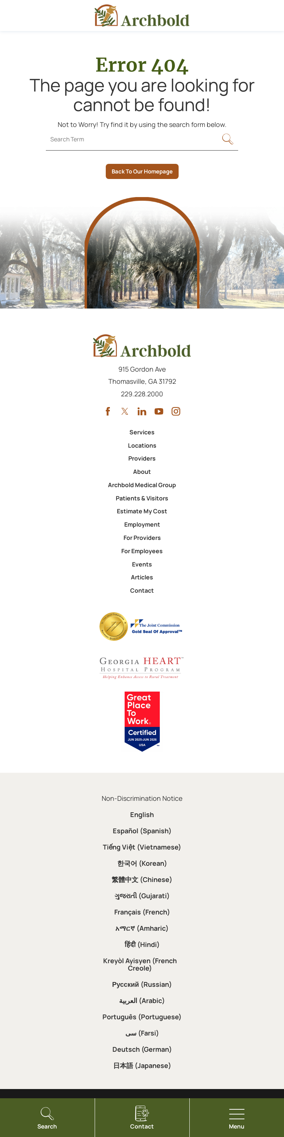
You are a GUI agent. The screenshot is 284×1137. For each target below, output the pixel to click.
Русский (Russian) (142, 984)
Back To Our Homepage (142, 171)
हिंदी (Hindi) (142, 944)
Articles (142, 577)
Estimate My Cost (142, 511)
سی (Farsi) (142, 1033)
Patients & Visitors (142, 498)
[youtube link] (159, 411)
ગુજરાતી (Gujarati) (142, 895)
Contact (142, 590)
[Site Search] (228, 141)
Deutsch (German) (142, 1049)
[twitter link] (125, 411)
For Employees (142, 551)
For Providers (142, 538)
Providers (142, 458)
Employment (142, 524)
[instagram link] (176, 411)
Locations (142, 445)
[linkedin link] (142, 411)
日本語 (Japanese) (142, 1065)
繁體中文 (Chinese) (142, 879)
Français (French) (142, 911)
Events (142, 564)
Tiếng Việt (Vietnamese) (142, 847)
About (142, 472)
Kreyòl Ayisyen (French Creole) (140, 964)
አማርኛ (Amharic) (142, 928)
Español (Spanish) (142, 830)
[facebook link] (108, 411)
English (142, 814)
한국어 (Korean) (142, 863)
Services (142, 432)
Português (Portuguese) (142, 1016)
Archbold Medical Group (142, 485)
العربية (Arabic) (142, 1000)
